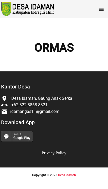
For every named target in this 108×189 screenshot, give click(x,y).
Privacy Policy (54, 153)
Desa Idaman (67, 175)
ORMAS (54, 48)
